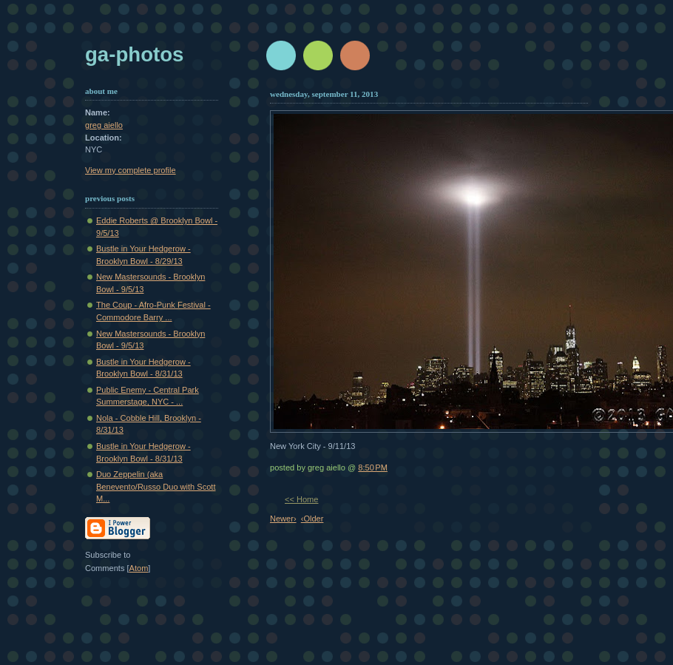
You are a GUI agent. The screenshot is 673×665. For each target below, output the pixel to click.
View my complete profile (130, 170)
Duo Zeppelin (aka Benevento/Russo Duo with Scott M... (156, 486)
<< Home (301, 499)
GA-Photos (134, 54)
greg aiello (104, 125)
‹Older (312, 518)
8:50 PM (373, 467)
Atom (139, 568)
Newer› (283, 518)
